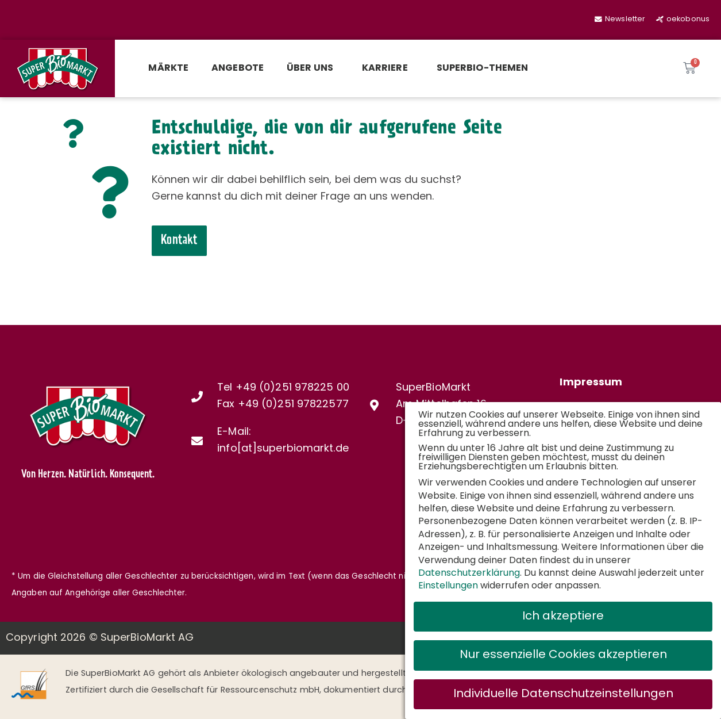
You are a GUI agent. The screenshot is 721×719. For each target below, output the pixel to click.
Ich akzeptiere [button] (563, 614)
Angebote (237, 68)
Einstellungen (448, 583)
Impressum (591, 382)
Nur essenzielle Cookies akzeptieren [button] (563, 653)
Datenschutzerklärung (469, 571)
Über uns (313, 68)
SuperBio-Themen (483, 68)
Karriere (388, 68)
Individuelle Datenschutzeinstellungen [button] (563, 691)
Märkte (168, 68)
